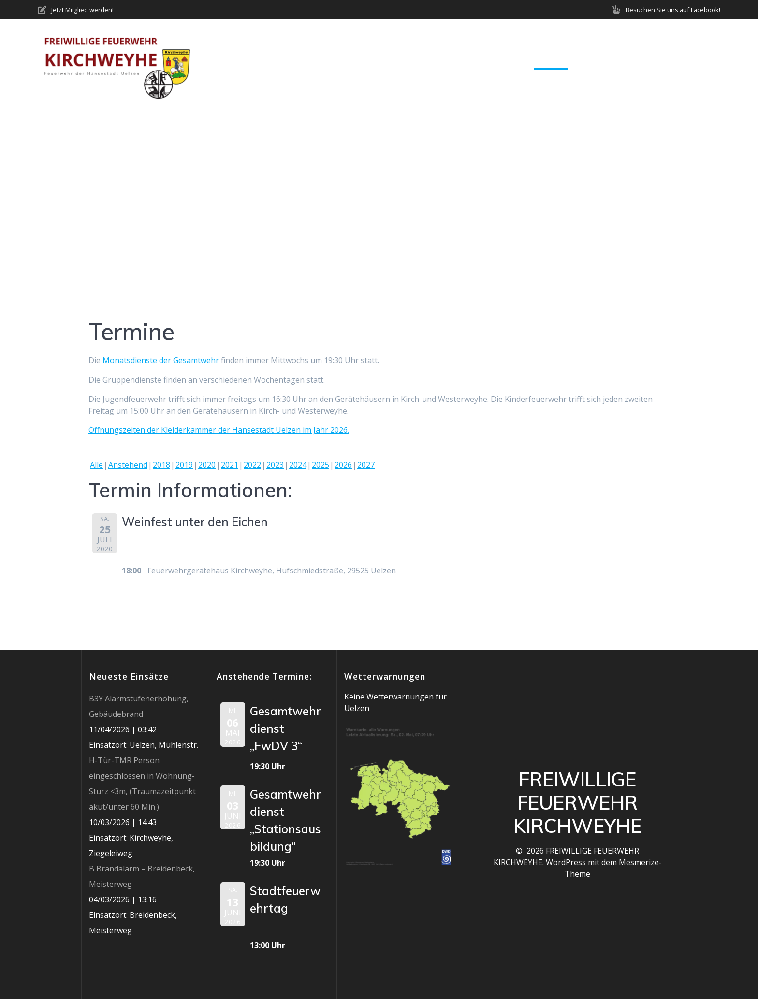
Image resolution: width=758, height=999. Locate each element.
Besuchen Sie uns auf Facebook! (673, 9)
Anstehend (127, 464)
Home (338, 62)
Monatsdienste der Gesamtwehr (160, 360)
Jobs (655, 62)
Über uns (380, 62)
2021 (229, 464)
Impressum (699, 62)
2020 (207, 464)
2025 (320, 464)
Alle (96, 464)
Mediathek (603, 62)
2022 (252, 464)
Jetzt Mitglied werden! (82, 9)
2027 (366, 464)
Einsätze (503, 62)
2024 (297, 464)
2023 (275, 464)
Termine (551, 62)
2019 (184, 464)
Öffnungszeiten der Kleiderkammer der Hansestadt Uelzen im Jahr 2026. (218, 430)
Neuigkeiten (446, 62)
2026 (343, 464)
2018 (161, 464)
